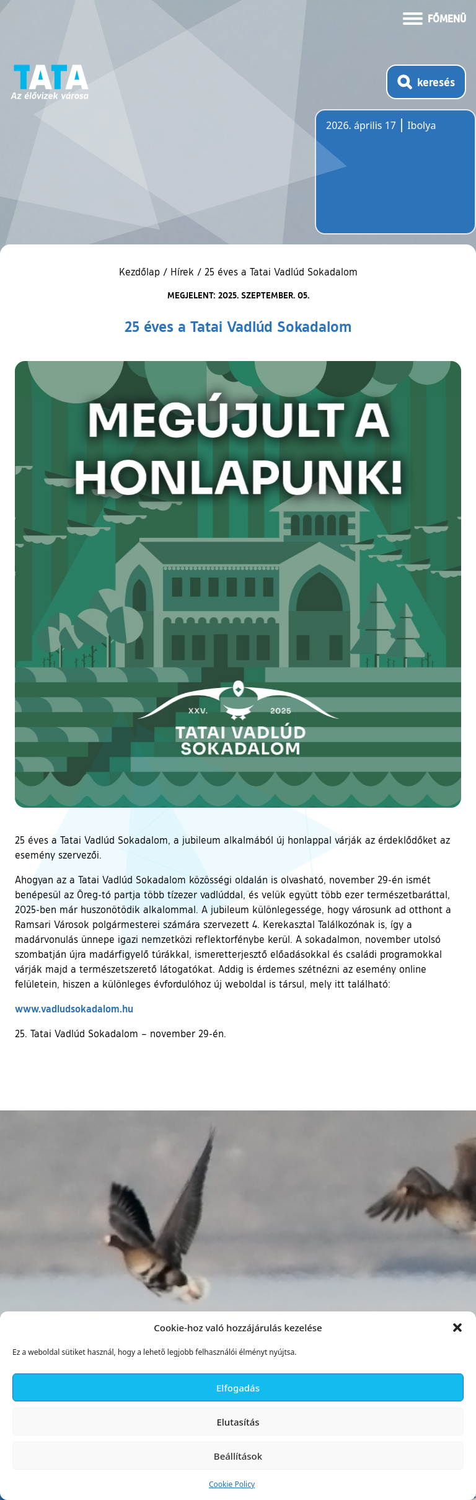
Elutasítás (237, 1422)
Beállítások (238, 1456)
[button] (457, 1327)
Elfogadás (238, 1388)
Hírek (182, 272)
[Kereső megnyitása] (426, 82)
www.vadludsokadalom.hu (74, 1008)
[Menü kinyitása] (434, 17)
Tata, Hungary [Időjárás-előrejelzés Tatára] (395, 179)
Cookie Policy (232, 1484)
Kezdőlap (141, 272)
